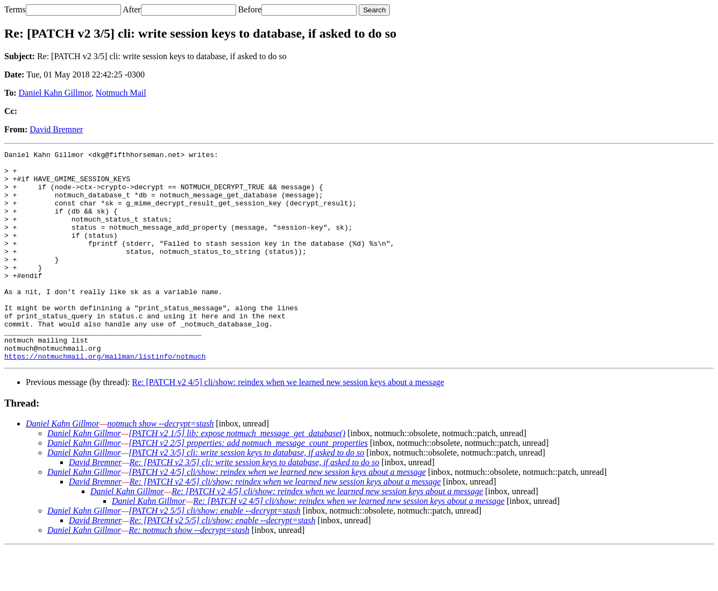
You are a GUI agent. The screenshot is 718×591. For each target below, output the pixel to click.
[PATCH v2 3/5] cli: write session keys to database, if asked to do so (246, 494)
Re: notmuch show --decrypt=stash (189, 571)
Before (250, 9)
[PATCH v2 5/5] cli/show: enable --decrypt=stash (215, 552)
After (132, 9)
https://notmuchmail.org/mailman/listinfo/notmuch (104, 398)
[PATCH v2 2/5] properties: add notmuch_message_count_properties (248, 484)
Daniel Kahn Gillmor (55, 92)
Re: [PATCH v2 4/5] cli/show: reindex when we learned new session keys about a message (288, 424)
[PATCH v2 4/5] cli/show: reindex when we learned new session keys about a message (277, 513)
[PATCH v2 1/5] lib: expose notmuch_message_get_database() (237, 475)
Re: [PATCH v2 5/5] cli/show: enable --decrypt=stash (223, 562)
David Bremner (56, 129)
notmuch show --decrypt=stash (160, 465)
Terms (15, 9)
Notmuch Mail (121, 92)
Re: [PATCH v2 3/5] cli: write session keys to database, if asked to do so (254, 504)
